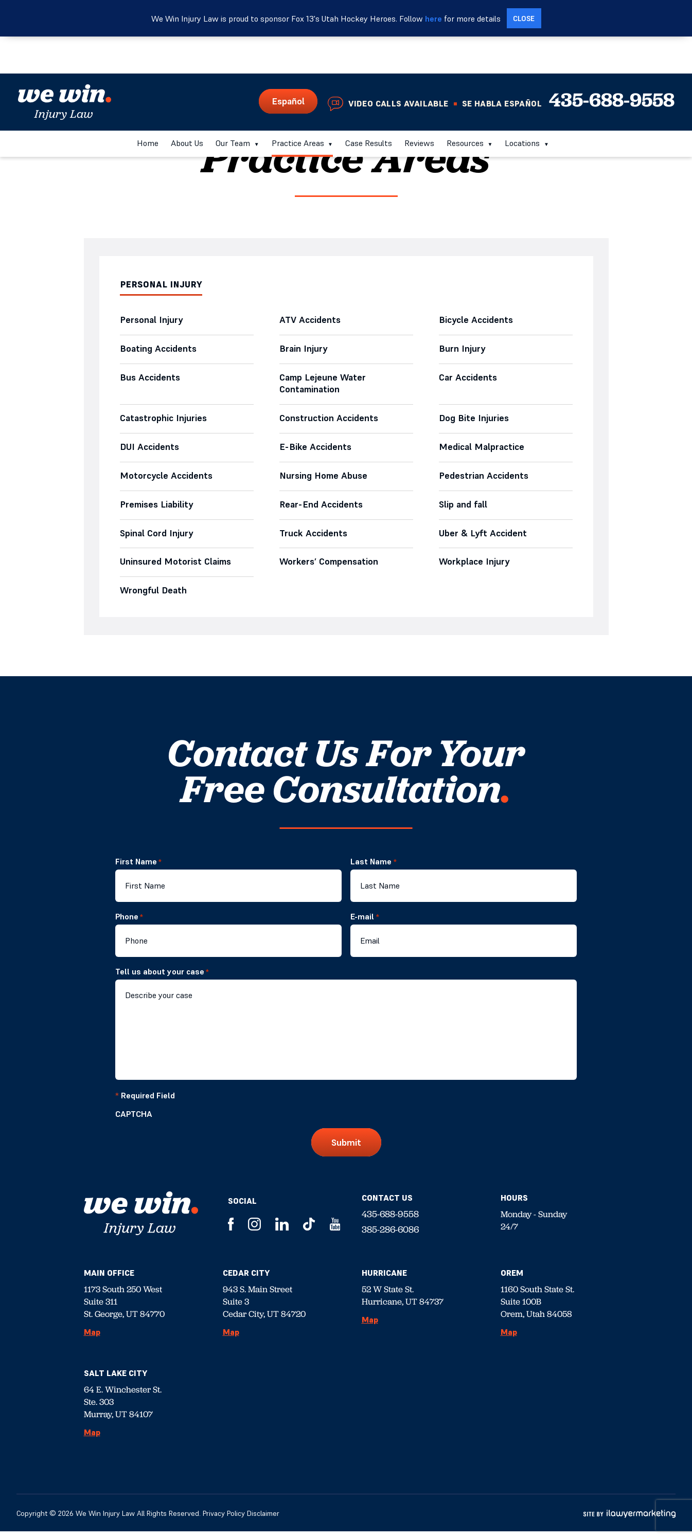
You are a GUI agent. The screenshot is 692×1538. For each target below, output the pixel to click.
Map (92, 1338)
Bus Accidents (150, 379)
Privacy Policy (224, 1520)
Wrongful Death (154, 597)
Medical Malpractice (484, 451)
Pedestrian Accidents (484, 480)
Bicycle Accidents (476, 321)
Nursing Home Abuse (325, 480)
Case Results (368, 106)
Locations (522, 106)
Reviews (419, 106)
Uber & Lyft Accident (483, 539)
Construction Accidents (329, 421)
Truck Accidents (313, 539)
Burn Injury (462, 350)
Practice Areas (298, 106)
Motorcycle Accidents (167, 480)
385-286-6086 (390, 1236)
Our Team (233, 106)
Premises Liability (160, 509)
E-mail (364, 923)
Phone (129, 923)
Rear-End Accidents (321, 509)
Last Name (373, 868)
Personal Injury (151, 321)
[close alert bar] (524, 18)
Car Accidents (468, 379)
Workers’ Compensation (332, 568)
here (433, 18)
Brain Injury (303, 350)
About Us (187, 106)
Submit (346, 1149)
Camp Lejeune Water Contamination (323, 385)
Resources (465, 106)
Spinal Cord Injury (157, 539)
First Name (138, 868)
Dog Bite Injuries (474, 421)
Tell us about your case (162, 978)
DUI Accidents (150, 451)
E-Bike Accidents (315, 451)
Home (147, 106)
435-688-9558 (612, 63)
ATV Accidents (312, 321)
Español (288, 64)
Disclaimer (263, 1520)
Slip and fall (463, 509)
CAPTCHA (133, 1120)
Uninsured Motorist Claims (178, 568)
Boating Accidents (159, 350)
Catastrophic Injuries (163, 421)
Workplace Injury (474, 568)
